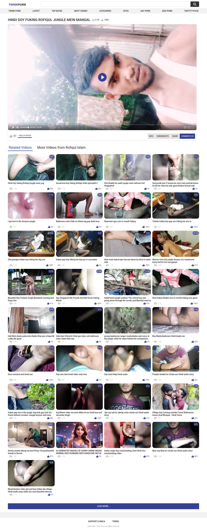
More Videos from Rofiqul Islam (61, 148)
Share (175, 136)
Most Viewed (80, 11)
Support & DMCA (96, 521)
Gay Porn (145, 11)
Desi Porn (167, 11)
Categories (105, 11)
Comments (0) (187, 136)
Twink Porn (14, 11)
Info (151, 136)
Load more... (103, 506)
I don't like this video (14, 136)
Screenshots (163, 136)
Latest (36, 11)
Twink (17, 4)
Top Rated (57, 11)
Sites (126, 11)
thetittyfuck (191, 11)
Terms (115, 521)
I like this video (11, 136)
